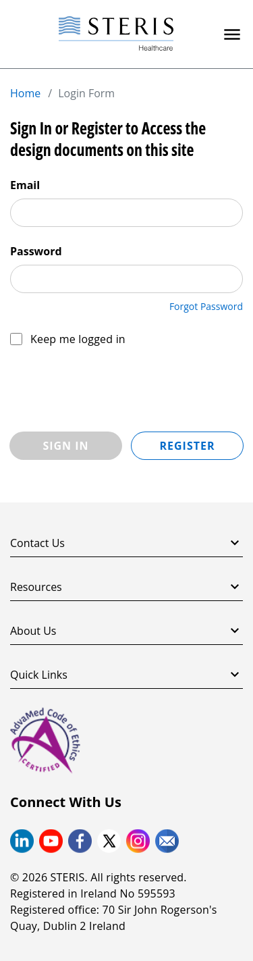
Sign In (65, 445)
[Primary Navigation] (232, 34)
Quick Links (126, 675)
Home (25, 93)
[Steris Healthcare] (116, 34)
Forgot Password (206, 306)
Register (187, 445)
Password (36, 251)
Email (25, 185)
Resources (126, 587)
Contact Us (126, 543)
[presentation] (112, 389)
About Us (126, 631)
